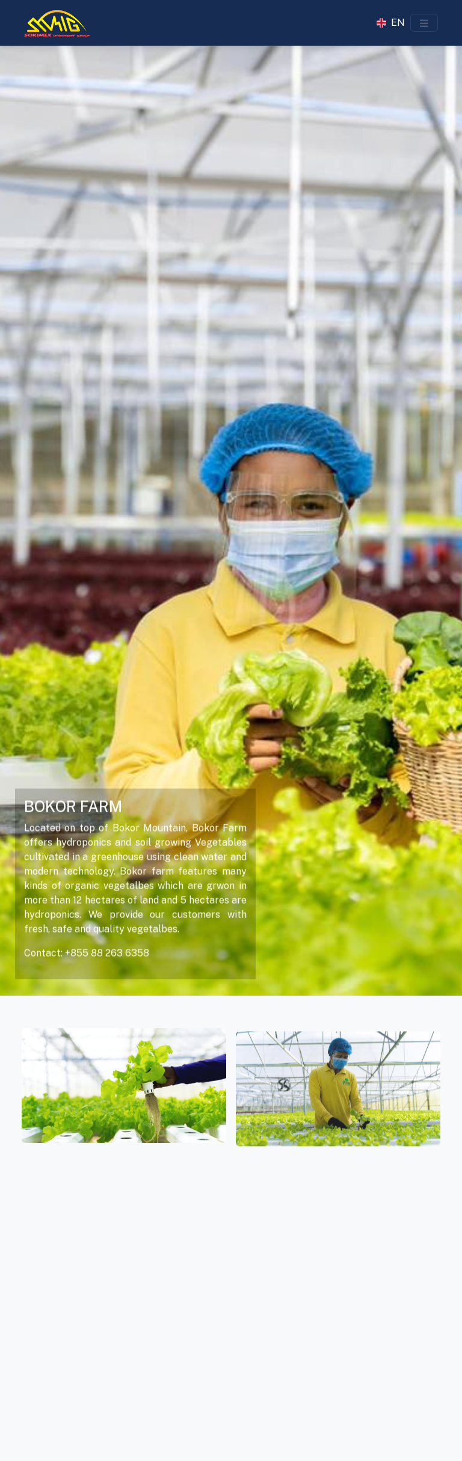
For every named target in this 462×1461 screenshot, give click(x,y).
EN (398, 23)
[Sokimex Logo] (57, 23)
